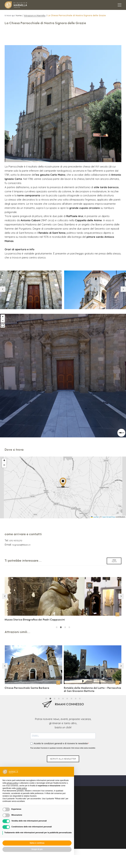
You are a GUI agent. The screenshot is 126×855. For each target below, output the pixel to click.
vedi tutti (114, 549)
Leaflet (95, 507)
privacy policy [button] (12, 783)
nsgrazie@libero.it (20, 533)
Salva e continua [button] (37, 843)
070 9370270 (14, 530)
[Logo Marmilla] (16, 5)
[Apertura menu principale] (119, 5)
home (19, 15)
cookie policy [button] (21, 788)
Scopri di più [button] (37, 849)
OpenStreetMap (108, 507)
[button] (123, 278)
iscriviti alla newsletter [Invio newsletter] (63, 745)
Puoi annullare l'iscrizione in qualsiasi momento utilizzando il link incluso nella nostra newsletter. (63, 734)
